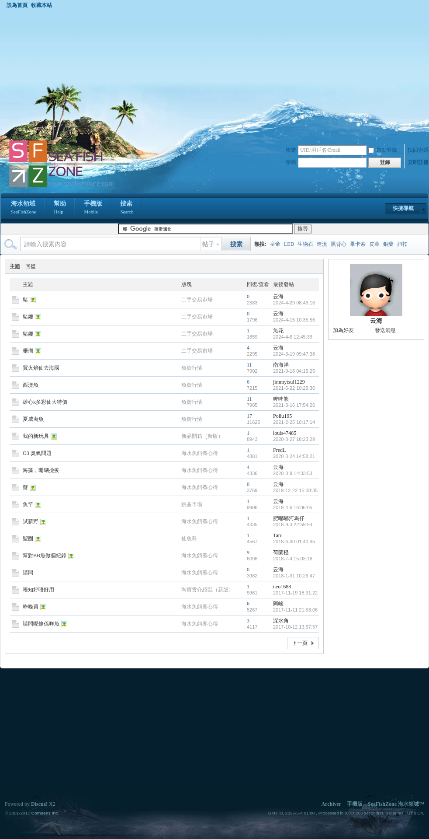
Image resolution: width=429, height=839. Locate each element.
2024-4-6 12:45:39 (292, 336)
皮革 (374, 244)
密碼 (291, 162)
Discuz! (39, 804)
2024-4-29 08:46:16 (294, 302)
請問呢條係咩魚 (41, 624)
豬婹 (28, 317)
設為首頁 (17, 5)
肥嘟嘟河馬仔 (288, 518)
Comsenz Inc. (45, 813)
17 (249, 416)
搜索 (126, 208)
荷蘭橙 (281, 552)
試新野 (30, 521)
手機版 (93, 208)
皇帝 (275, 244)
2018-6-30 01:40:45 (294, 541)
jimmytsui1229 (289, 382)
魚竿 (28, 504)
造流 (322, 244)
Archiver (331, 804)
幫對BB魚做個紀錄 (44, 555)
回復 (30, 266)
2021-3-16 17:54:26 (294, 405)
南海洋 (281, 365)
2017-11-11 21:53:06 (295, 609)
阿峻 (278, 604)
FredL (279, 450)
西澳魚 (30, 385)
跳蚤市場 (191, 504)
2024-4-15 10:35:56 (294, 319)
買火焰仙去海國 (41, 368)
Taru (278, 535)
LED (289, 244)
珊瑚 (28, 351)
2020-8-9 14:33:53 (292, 473)
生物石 (305, 244)
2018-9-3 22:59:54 (292, 524)
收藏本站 (41, 5)
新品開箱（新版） (202, 436)
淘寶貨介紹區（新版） (207, 590)
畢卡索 (358, 244)
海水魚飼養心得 (199, 453)
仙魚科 (189, 538)
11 (249, 365)
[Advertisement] (214, 74)
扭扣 (402, 244)
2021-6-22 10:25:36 (294, 388)
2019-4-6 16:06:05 (292, 507)
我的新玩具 (36, 436)
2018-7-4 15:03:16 (292, 558)
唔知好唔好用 (38, 590)
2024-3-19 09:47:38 (294, 354)
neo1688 (282, 587)
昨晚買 (30, 607)
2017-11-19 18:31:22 (295, 592)
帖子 (208, 244)
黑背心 (338, 244)
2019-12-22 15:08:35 (295, 490)
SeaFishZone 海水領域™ (396, 804)
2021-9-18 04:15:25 (294, 371)
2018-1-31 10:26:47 (294, 575)
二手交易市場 (197, 300)
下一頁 (300, 643)
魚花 (278, 331)
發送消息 (385, 330)
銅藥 (388, 244)
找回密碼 (418, 150)
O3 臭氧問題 (37, 453)
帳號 (291, 150)
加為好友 (343, 330)
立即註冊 (418, 162)
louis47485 (284, 433)
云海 (278, 297)
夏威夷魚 (33, 419)
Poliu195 (282, 416)
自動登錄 (382, 150)
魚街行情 (191, 368)
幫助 (60, 208)
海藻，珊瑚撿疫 (41, 470)
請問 (28, 573)
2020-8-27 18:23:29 (294, 439)
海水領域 (23, 208)
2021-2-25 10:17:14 (294, 422)
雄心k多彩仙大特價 (45, 402)
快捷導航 (403, 208)
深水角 (281, 621)
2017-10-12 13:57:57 (295, 626)
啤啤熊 (281, 399)
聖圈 (28, 538)
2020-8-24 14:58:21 (294, 456)
